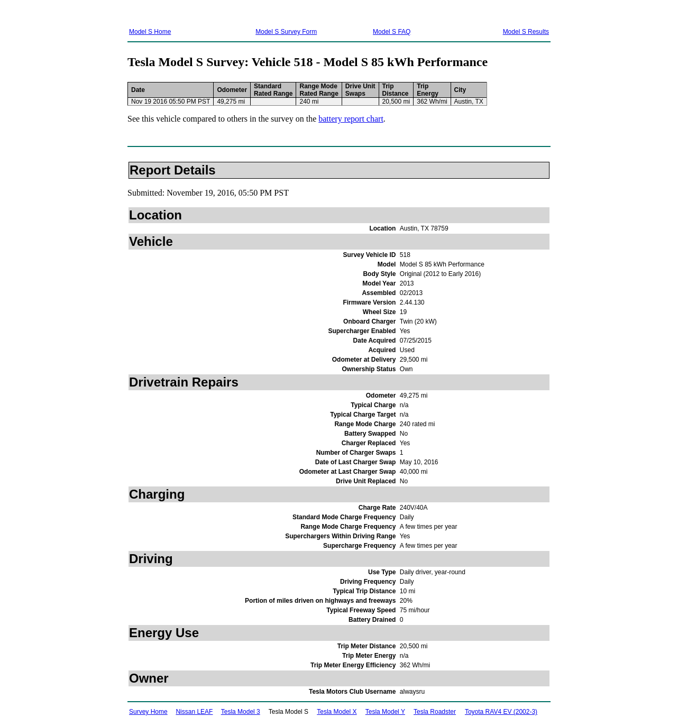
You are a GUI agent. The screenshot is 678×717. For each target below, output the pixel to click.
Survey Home (148, 711)
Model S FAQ (391, 31)
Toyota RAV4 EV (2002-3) (501, 711)
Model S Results (526, 31)
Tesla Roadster (435, 711)
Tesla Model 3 (240, 711)
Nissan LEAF (194, 711)
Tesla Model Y (385, 711)
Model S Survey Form (286, 31)
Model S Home (150, 31)
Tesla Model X (336, 711)
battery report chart (350, 118)
